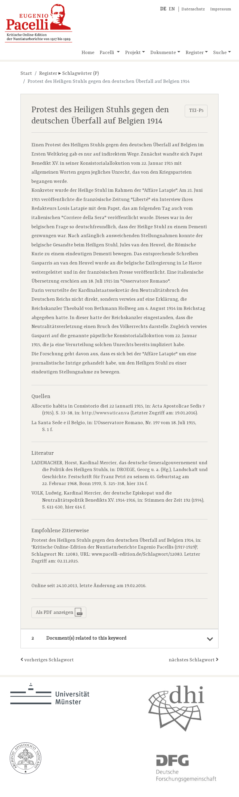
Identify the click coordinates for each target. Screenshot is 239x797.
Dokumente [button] (163, 53)
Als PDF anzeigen (59, 612)
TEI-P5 (196, 110)
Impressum (220, 9)
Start (26, 73)
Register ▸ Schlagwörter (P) (69, 73)
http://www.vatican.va (105, 413)
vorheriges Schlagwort (47, 660)
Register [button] (195, 53)
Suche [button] (220, 53)
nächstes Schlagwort (194, 660)
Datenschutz (193, 9)
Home (88, 53)
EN (172, 9)
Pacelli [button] (107, 53)
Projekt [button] (133, 53)
